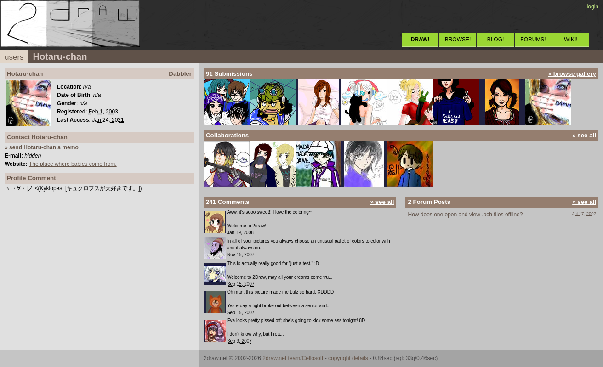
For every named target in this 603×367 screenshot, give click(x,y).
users (14, 57)
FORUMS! (533, 39)
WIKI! (570, 39)
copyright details (348, 358)
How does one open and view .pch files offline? (465, 214)
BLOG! (495, 39)
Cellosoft (313, 358)
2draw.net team (281, 358)
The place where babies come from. (73, 164)
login (592, 6)
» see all (584, 135)
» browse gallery (572, 73)
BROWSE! (458, 39)
